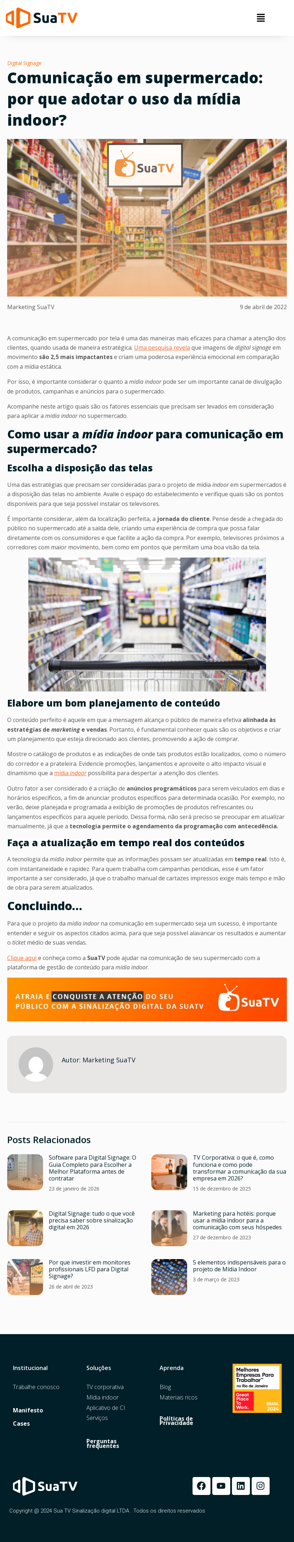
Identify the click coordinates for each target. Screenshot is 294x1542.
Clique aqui (22, 958)
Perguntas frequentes (102, 1443)
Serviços (97, 1418)
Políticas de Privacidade (176, 1421)
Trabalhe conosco (36, 1387)
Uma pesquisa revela (162, 347)
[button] (260, 17)
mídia (70, 773)
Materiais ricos (179, 1397)
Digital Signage (24, 63)
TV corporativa (105, 1387)
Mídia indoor (102, 1397)
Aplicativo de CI (105, 1408)
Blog (165, 1387)
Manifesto (28, 1410)
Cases (21, 1423)
